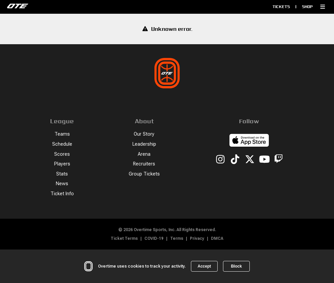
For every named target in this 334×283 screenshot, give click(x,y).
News (62, 184)
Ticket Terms (124, 238)
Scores (62, 154)
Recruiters (144, 164)
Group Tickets (144, 174)
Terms (176, 238)
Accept (204, 266)
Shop (307, 6)
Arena (144, 154)
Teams (62, 134)
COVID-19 (153, 238)
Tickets (281, 6)
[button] (322, 7)
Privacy (197, 238)
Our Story (144, 134)
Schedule (62, 144)
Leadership (144, 144)
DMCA (217, 238)
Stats (62, 174)
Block (236, 266)
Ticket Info (62, 194)
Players (62, 164)
